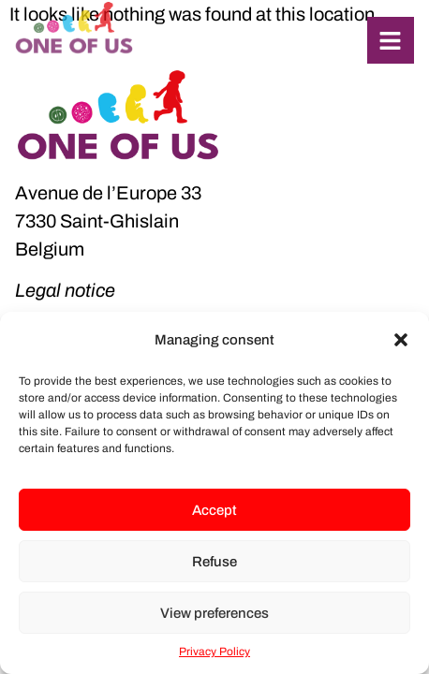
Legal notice (65, 290)
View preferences (214, 613)
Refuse (214, 561)
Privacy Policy (214, 651)
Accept (214, 510)
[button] (401, 339)
